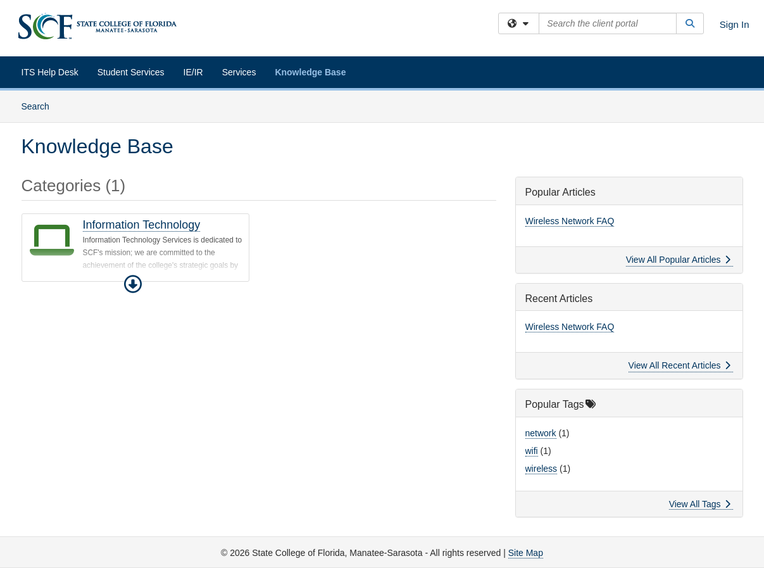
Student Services (131, 72)
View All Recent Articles (679, 365)
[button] (133, 284)
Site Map (525, 553)
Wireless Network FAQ (570, 221)
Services (239, 72)
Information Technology (142, 224)
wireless (541, 469)
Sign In (734, 24)
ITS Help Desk (50, 72)
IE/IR (193, 72)
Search (40, 105)
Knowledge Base (310, 72)
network (540, 433)
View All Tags (699, 504)
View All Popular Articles (678, 260)
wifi (531, 451)
